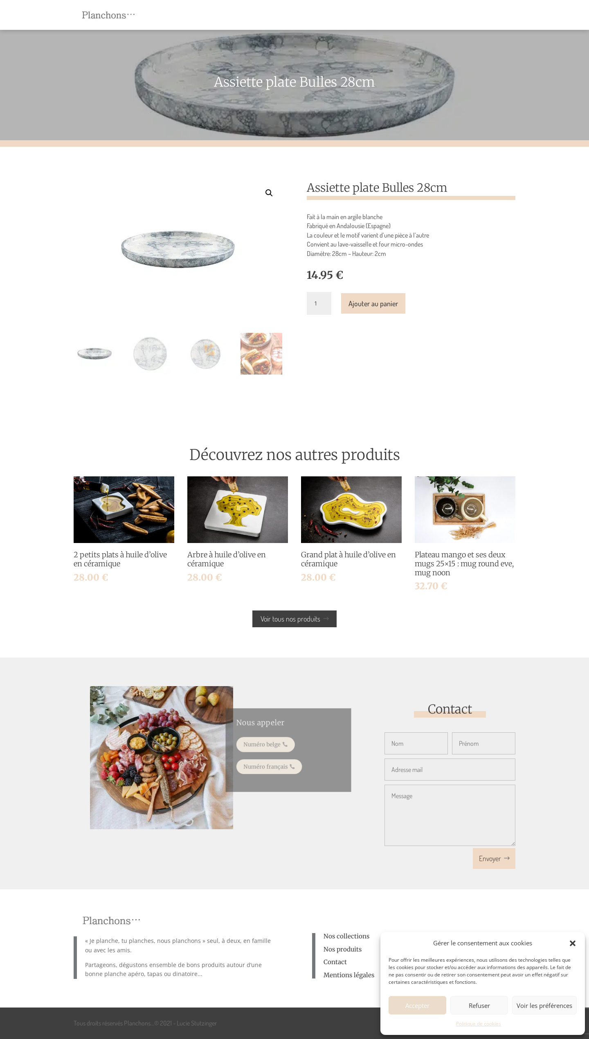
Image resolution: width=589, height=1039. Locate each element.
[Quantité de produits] (319, 303)
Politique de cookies (478, 1023)
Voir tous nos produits (290, 618)
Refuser (479, 1005)
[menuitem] (229, 15)
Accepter (417, 1005)
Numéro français (268, 764)
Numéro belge (265, 745)
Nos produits (343, 949)
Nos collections (346, 936)
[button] (573, 943)
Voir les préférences (544, 1005)
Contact (335, 962)
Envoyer (490, 858)
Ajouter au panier (373, 303)
